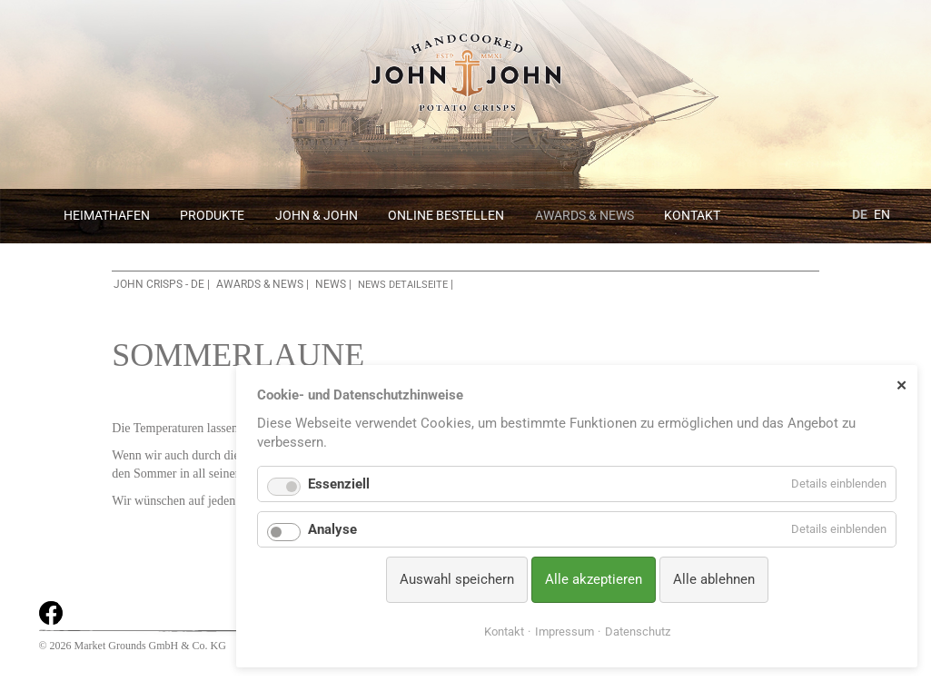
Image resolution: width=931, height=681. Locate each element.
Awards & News (584, 215)
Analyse (332, 529)
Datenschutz (637, 631)
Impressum (564, 631)
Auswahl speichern (457, 579)
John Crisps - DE (159, 284)
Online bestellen (446, 215)
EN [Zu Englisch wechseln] (882, 214)
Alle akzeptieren (593, 579)
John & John (316, 215)
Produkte (212, 215)
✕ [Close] (901, 385)
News (330, 284)
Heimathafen (107, 215)
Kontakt (692, 215)
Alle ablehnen (714, 579)
